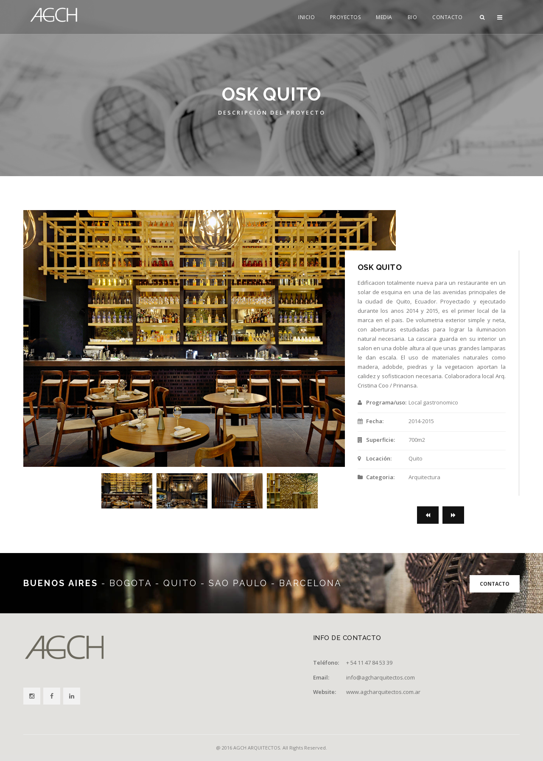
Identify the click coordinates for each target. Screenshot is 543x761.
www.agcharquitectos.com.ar (383, 692)
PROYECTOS (345, 17)
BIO (412, 17)
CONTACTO (447, 17)
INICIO (306, 17)
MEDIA (384, 17)
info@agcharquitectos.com (380, 677)
